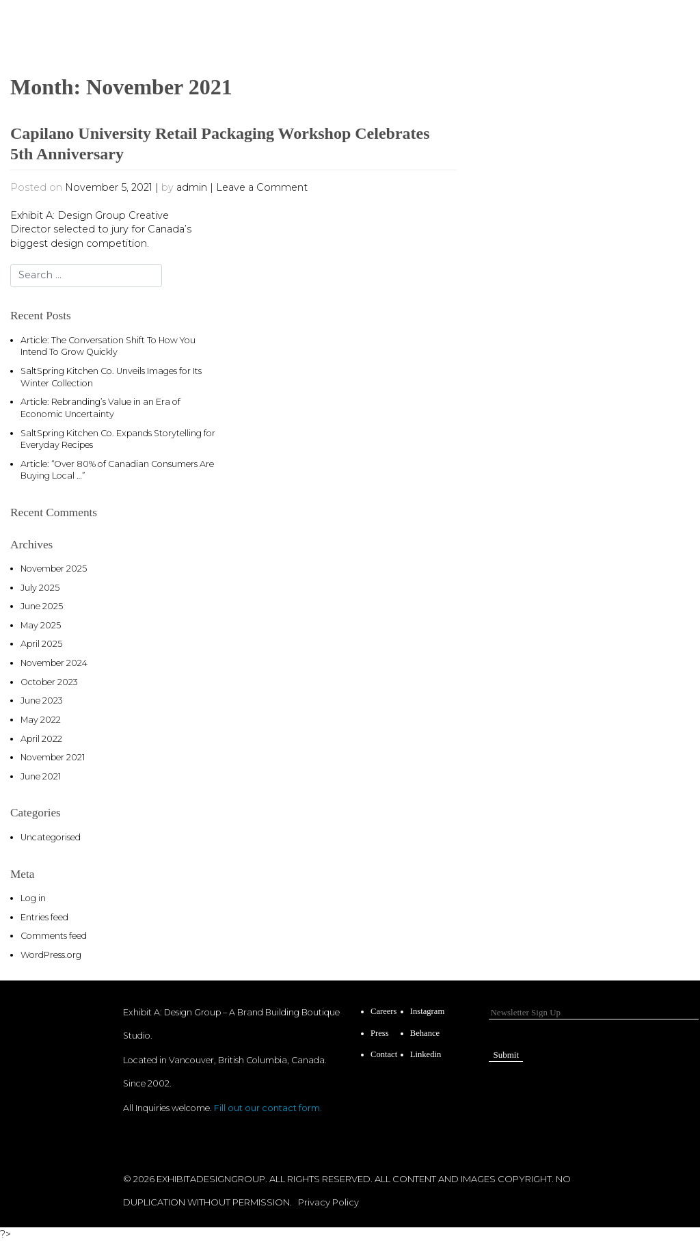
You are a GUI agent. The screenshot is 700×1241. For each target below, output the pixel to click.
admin (191, 187)
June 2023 (42, 700)
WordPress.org (51, 955)
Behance (425, 1033)
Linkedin (425, 1054)
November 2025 (54, 568)
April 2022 (41, 739)
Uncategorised (51, 837)
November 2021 (53, 757)
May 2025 (41, 625)
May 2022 (41, 720)
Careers (383, 1011)
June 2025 (42, 606)
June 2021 (41, 776)
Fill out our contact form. (268, 1108)
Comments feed (54, 936)
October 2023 (49, 682)
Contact (384, 1054)
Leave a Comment (262, 187)
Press (380, 1033)
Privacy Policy (328, 1202)
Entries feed (44, 917)
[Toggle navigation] (631, 24)
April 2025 (41, 644)
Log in (33, 898)
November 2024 (54, 663)
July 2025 (40, 588)
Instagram (427, 1011)
